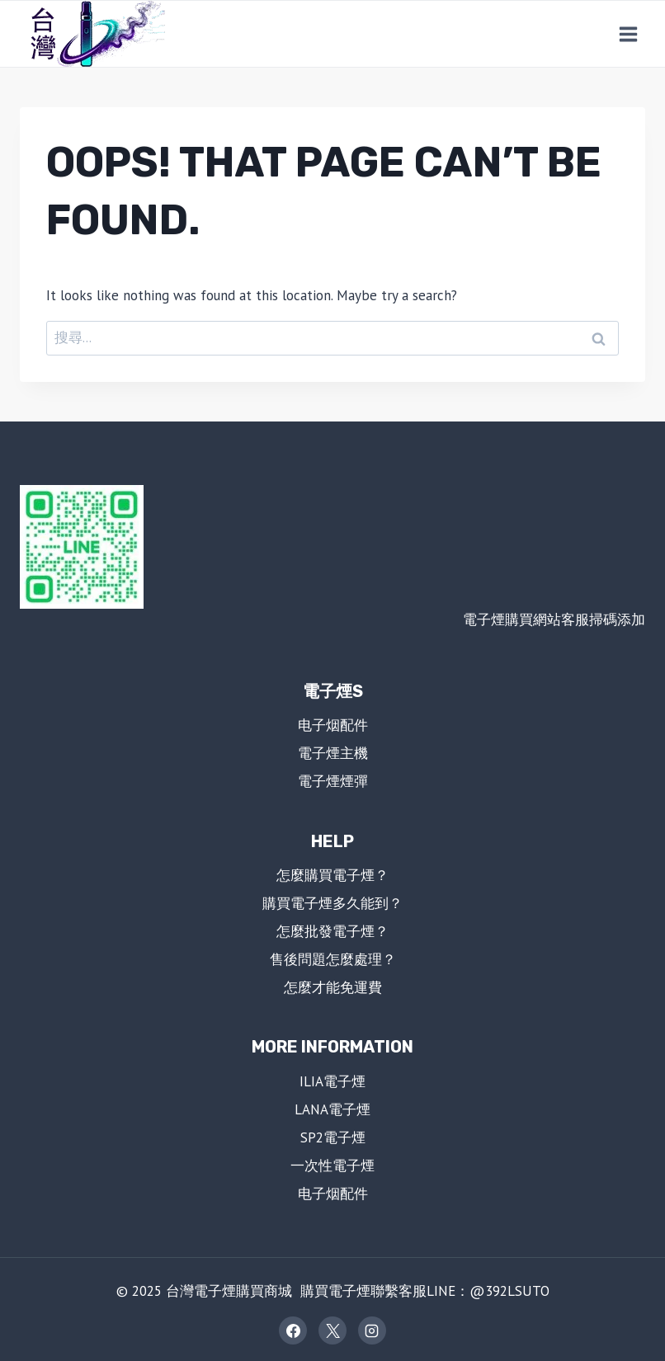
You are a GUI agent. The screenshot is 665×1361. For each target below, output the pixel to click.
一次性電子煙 (332, 1165)
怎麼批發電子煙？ (332, 931)
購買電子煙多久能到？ (332, 903)
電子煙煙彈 (333, 781)
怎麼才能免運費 (333, 987)
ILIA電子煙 (332, 1081)
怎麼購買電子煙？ (332, 875)
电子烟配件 (333, 725)
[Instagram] (372, 1330)
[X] (332, 1330)
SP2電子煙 (333, 1137)
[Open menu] (628, 34)
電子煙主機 (333, 753)
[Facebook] (293, 1330)
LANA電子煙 (332, 1109)
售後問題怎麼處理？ (333, 959)
